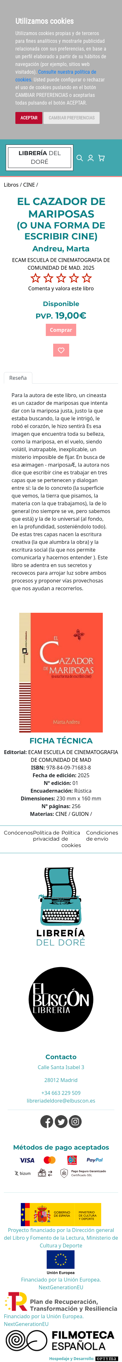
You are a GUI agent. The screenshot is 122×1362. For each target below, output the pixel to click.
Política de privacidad (46, 836)
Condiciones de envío (102, 836)
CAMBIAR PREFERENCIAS (71, 117)
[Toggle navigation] (114, 158)
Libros (11, 184)
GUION (80, 813)
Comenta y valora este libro (61, 288)
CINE (29, 184)
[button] (80, 158)
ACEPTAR (28, 117)
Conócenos (18, 833)
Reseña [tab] (18, 377)
